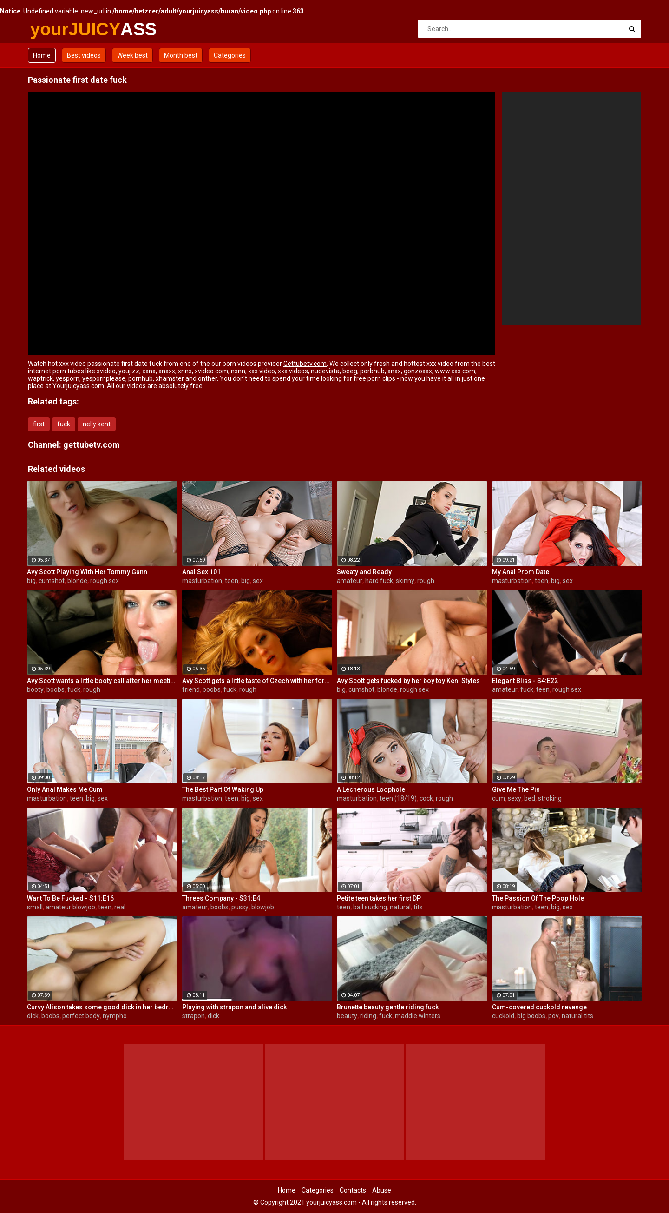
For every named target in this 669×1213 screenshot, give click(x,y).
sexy (514, 798)
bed (529, 798)
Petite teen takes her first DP (379, 898)
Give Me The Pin (516, 789)
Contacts (353, 1190)
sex (258, 580)
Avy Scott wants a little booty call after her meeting (102, 680)
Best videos (84, 55)
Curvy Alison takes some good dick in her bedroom (102, 1007)
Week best (132, 55)
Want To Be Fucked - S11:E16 (70, 898)
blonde (77, 580)
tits (418, 907)
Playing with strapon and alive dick (234, 1007)
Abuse (381, 1190)
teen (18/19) (398, 798)
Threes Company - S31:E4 (221, 898)
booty (35, 689)
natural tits (577, 1016)
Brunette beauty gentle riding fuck (388, 1007)
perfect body (81, 1016)
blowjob (262, 907)
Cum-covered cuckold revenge (539, 1007)
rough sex (104, 580)
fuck (63, 424)
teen (231, 580)
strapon (193, 1016)
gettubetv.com (91, 445)
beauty (347, 1016)
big (31, 580)
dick (33, 1016)
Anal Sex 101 (201, 572)
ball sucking (370, 907)
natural (400, 907)
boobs (55, 689)
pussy (240, 907)
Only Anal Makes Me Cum (65, 789)
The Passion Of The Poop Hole (538, 898)
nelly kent (97, 424)
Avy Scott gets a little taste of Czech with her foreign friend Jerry (257, 680)
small (35, 907)
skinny (405, 580)
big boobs (531, 1016)
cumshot (52, 580)
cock (426, 798)
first (39, 424)
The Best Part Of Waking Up (222, 789)
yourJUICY (54, 29)
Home (42, 55)
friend (191, 689)
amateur (349, 580)
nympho (115, 1016)
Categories (230, 55)
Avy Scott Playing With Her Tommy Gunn (87, 572)
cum (498, 798)
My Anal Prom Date (520, 572)
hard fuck (379, 580)
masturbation (202, 580)
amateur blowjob (70, 907)
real (119, 907)
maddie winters (417, 1016)
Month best (180, 55)
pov (553, 1016)
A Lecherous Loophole (371, 789)
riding (368, 1016)
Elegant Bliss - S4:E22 (525, 680)
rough (425, 580)
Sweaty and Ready (364, 572)
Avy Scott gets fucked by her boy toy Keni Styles (408, 680)
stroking (550, 798)
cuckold (503, 1016)
